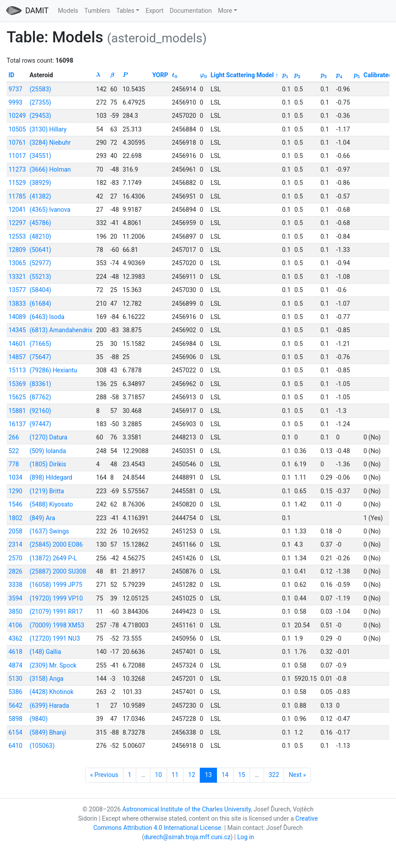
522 (13, 450)
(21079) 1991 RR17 (56, 611)
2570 (15, 558)
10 (158, 774)
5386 (15, 691)
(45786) (40, 222)
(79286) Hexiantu (53, 370)
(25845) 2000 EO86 (56, 544)
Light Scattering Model (241, 75)
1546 (15, 504)
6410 (15, 745)
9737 (15, 89)
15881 (17, 410)
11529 (17, 182)
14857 (17, 356)
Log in (245, 836)
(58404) (40, 289)
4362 (15, 638)
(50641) (40, 249)
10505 (17, 129)
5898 (15, 718)
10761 (17, 142)
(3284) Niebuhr (50, 142)
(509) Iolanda (48, 450)
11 (175, 774)
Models (68, 10)
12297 (17, 222)
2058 (15, 531)
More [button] (225, 10)
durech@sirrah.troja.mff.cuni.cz (187, 836)
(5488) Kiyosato (51, 504)
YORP (160, 75)
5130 (15, 678)
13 (208, 774)
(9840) (39, 718)
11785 (17, 196)
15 (241, 774)
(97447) (40, 424)
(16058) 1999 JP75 (56, 584)
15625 (17, 397)
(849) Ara (42, 518)
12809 (17, 249)
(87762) (40, 397)
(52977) (40, 262)
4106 (15, 625)
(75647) (40, 356)
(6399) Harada (49, 705)
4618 (15, 651)
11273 (17, 169)
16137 (17, 424)
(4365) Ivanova (50, 209)
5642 (15, 705)
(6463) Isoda (47, 316)
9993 (15, 102)
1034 (15, 477)
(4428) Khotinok (52, 691)
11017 (17, 155)
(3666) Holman (50, 169)
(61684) (40, 303)
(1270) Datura (48, 437)
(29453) (40, 115)
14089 (17, 316)
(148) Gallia (45, 651)
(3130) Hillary (48, 129)
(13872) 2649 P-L (53, 558)
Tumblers (97, 10)
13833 (17, 303)
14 (224, 774)
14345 (17, 330)
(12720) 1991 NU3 (55, 638)
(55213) (40, 276)
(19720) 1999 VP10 (56, 598)
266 (13, 437)
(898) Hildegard (51, 477)
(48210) (40, 236)
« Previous (104, 774)
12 (191, 774)
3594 (15, 598)
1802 (15, 518)
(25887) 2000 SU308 (58, 571)
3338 (15, 584)
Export (154, 10)
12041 (17, 209)
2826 (15, 571)
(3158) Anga (47, 678)
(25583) (40, 89)
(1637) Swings (49, 531)
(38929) (40, 182)
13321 (17, 276)
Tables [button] (125, 10)
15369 (17, 383)
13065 (17, 262)
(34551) (40, 155)
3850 (15, 611)
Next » (297, 774)
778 (13, 464)
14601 (17, 343)
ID (11, 75)
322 (274, 774)
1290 (15, 491)
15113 (17, 370)
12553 (17, 236)
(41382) (40, 196)
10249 (17, 115)
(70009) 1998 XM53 (57, 625)
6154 (15, 732)
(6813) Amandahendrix (61, 330)
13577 (17, 289)
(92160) (40, 410)
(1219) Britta (47, 491)
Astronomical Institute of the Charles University (186, 809)
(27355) (40, 102)
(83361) (40, 383)
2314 (15, 544)
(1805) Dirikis (48, 464)
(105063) (42, 745)
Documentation (191, 10)
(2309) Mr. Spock (53, 665)
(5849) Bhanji (48, 732)
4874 (15, 665)
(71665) (40, 343)
